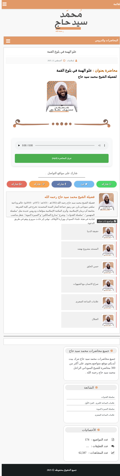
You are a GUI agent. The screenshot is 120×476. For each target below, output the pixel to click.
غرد (82, 184)
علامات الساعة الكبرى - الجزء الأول (98, 403)
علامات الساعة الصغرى (85, 301)
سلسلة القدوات (106, 397)
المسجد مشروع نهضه (86, 249)
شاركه (105, 184)
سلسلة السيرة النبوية (104, 409)
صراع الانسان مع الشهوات (84, 284)
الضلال (93, 319)
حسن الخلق (91, 266)
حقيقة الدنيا (91, 231)
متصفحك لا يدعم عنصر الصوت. (60, 145)
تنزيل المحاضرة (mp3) (60, 158)
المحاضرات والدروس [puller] (104, 40)
